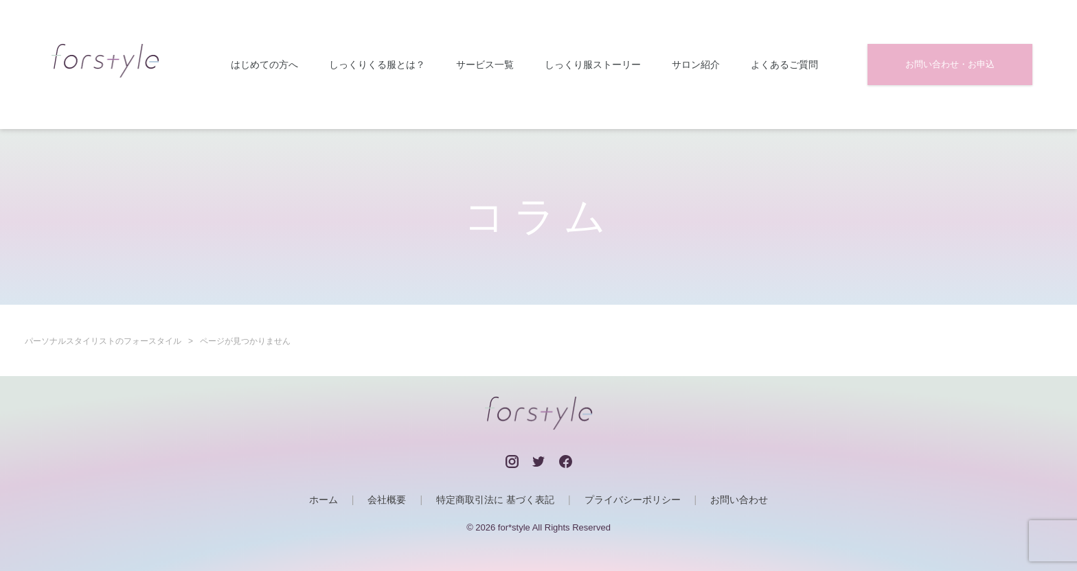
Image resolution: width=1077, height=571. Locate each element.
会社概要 (386, 499)
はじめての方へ (264, 65)
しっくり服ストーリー (593, 65)
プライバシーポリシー (633, 499)
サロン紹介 (696, 65)
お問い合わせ (739, 499)
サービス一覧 (485, 65)
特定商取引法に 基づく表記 (495, 499)
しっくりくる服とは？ (377, 65)
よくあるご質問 (784, 65)
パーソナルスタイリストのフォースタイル (103, 341)
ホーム (323, 499)
